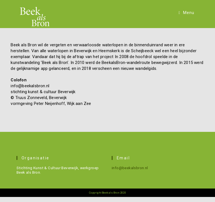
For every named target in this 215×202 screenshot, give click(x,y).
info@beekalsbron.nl (130, 168)
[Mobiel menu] (186, 12)
